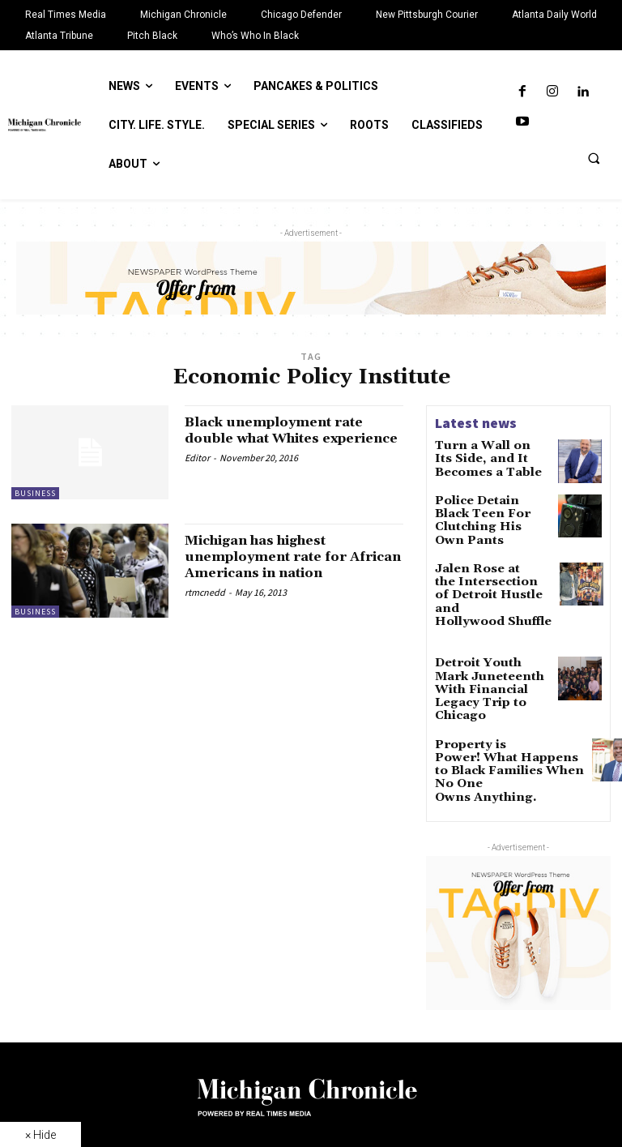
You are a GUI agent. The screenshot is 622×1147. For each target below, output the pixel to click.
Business (35, 493)
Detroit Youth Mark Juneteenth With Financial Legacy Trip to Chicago (491, 633)
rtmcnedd (205, 607)
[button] (593, 158)
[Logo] (311, 1028)
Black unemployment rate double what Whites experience (287, 438)
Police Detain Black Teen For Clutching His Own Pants (486, 512)
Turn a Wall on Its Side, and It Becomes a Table (489, 456)
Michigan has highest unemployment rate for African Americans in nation (277, 564)
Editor (197, 473)
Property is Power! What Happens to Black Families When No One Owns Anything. (496, 698)
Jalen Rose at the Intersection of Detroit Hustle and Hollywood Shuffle (490, 573)
